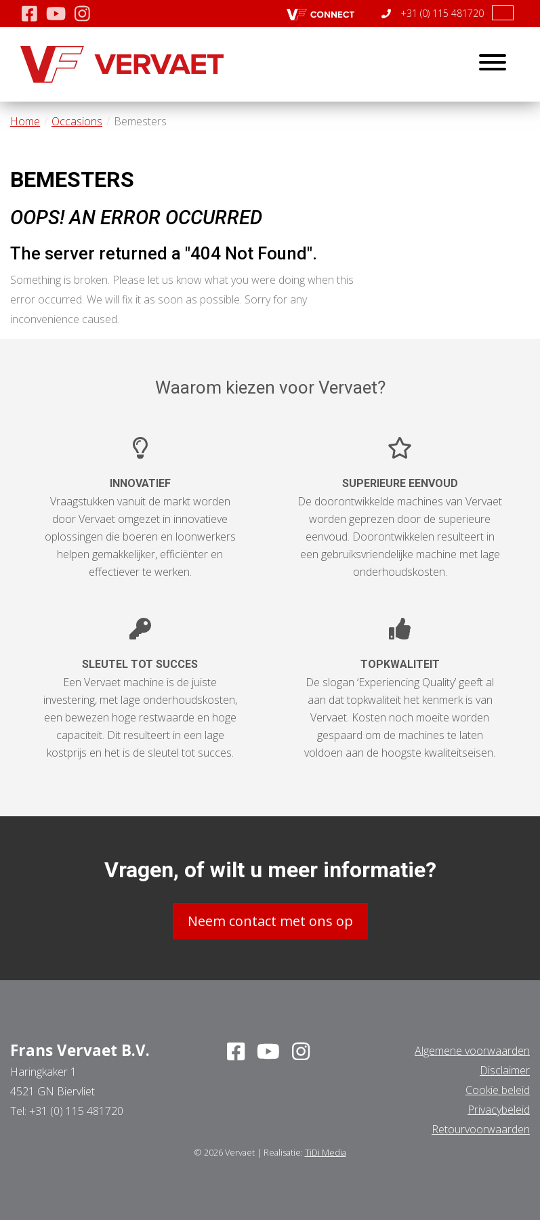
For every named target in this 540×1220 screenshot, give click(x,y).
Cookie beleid (497, 1089)
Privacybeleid (499, 1109)
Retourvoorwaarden (481, 1129)
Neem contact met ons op (270, 921)
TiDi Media (325, 1152)
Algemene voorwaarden (472, 1050)
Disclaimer (505, 1070)
